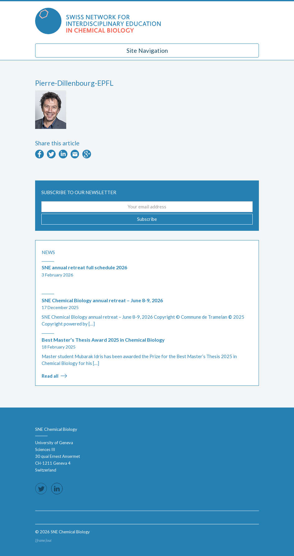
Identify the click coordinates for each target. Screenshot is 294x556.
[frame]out (43, 540)
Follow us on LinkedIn (57, 488)
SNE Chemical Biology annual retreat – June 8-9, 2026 (102, 300)
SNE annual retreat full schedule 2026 (84, 267)
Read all (50, 376)
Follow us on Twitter (41, 488)
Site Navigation (147, 50)
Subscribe (147, 219)
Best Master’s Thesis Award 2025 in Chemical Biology (103, 340)
